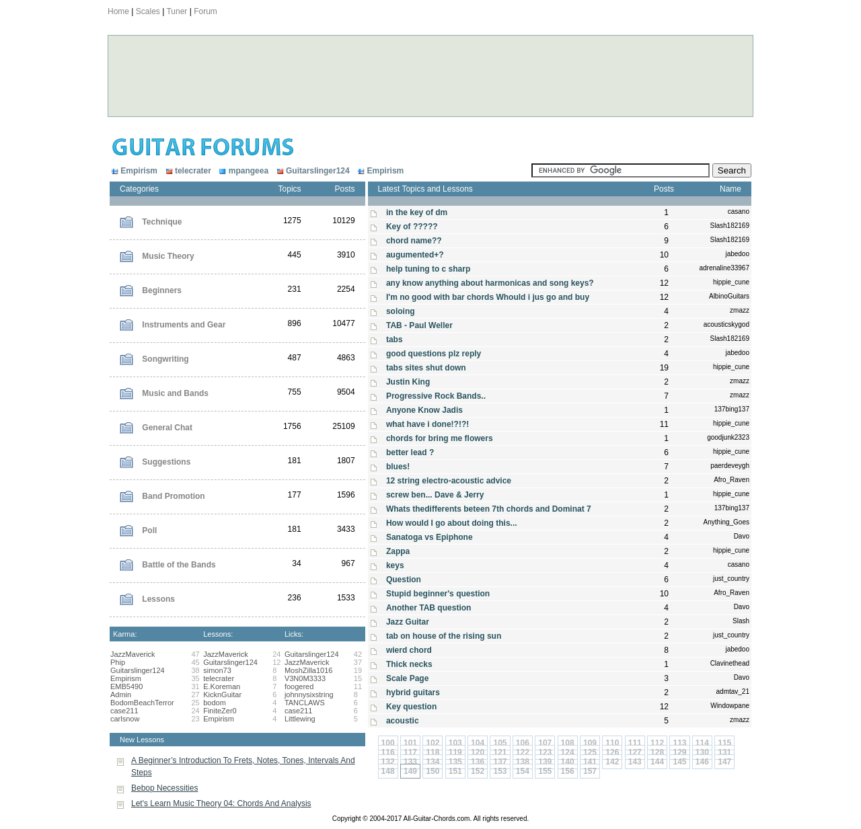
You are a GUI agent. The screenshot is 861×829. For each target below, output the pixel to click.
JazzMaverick (132, 654)
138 (522, 761)
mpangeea (242, 170)
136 (477, 761)
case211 (124, 711)
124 (567, 752)
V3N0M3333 (305, 678)
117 (410, 752)
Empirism (134, 170)
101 (410, 743)
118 (432, 752)
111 (635, 743)
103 (455, 743)
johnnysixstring (309, 694)
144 (657, 761)
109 (590, 743)
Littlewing (300, 719)
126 (612, 752)
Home (118, 11)
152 (477, 771)
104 (477, 743)
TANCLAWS (305, 703)
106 (522, 743)
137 (500, 761)
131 (724, 752)
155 (545, 771)
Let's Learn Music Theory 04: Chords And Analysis (221, 803)
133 (410, 761)
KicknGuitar (222, 694)
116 (388, 752)
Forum (205, 11)
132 (388, 761)
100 (388, 743)
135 (455, 761)
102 (432, 743)
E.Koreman (221, 686)
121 (500, 752)
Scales (148, 11)
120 (477, 752)
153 (500, 771)
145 (679, 761)
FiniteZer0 (220, 711)
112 (657, 743)
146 (702, 761)
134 (432, 761)
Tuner (176, 11)
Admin (120, 694)
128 (657, 752)
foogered (299, 686)
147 (724, 761)
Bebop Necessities (164, 788)
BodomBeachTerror (142, 703)
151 (455, 771)
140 (567, 761)
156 (567, 771)
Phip (117, 662)
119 (455, 752)
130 (702, 752)
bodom (214, 703)
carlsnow (124, 719)
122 (522, 752)
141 (590, 761)
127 (635, 752)
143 (635, 761)
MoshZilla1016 (309, 670)
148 (388, 771)
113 (679, 743)
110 (612, 743)
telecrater (187, 170)
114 (702, 743)
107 (545, 743)
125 (590, 752)
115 (724, 743)
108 (567, 743)
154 (522, 771)
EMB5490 (126, 686)
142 (612, 761)
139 (545, 761)
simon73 (217, 670)
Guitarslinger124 (311, 170)
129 (679, 752)
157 (590, 771)
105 (500, 743)
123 (545, 752)
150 (432, 771)
